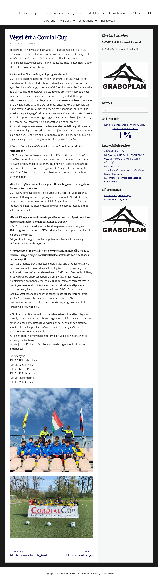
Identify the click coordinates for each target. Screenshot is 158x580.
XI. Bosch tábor (117, 13)
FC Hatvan (30, 43)
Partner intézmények (65, 13)
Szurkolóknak (93, 13)
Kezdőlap (23, 13)
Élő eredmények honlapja (117, 195)
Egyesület (39, 13)
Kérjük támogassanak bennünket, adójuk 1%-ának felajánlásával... (125, 129)
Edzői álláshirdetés (114, 151)
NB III (133, 13)
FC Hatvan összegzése (115, 199)
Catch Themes (107, 573)
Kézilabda (65, 20)
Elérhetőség (108, 20)
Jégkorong (49, 20)
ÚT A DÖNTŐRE (112, 166)
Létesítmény (86, 20)
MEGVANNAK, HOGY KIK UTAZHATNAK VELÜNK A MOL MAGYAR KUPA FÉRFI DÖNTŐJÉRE (124, 159)
